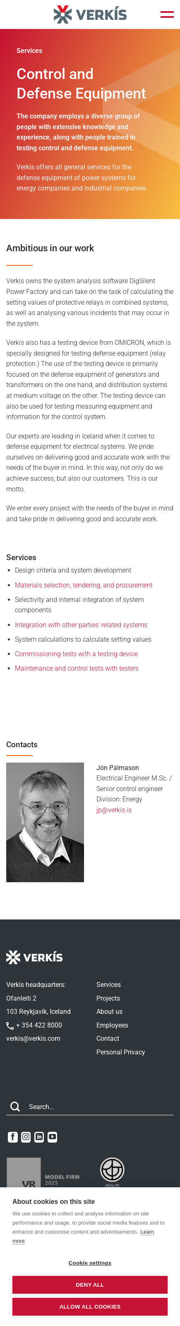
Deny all (90, 1285)
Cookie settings (90, 1263)
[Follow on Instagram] (26, 1137)
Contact (107, 1038)
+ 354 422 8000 (34, 1025)
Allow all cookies (89, 1307)
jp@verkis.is (114, 810)
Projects (108, 998)
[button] (167, 14)
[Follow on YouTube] (52, 1137)
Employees (112, 1025)
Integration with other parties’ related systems (81, 625)
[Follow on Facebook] (12, 1137)
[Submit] (15, 1107)
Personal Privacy (120, 1052)
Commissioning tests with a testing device (76, 654)
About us (109, 1012)
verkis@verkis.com (33, 1038)
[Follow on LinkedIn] (39, 1137)
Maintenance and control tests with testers (77, 668)
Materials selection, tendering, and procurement (84, 585)
